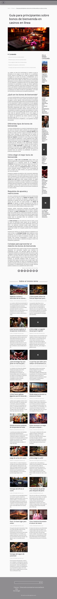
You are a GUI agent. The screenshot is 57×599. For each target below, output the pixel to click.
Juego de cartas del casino (18, 458)
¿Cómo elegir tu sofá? (36, 458)
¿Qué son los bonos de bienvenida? (16, 57)
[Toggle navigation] (3, 2)
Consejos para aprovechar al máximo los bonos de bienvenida (22, 67)
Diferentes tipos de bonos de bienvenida (17, 59)
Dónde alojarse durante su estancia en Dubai (37, 395)
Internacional (35, 587)
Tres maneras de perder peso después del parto (37, 490)
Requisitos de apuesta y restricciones (16, 65)
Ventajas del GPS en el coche (17, 490)
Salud (42, 587)
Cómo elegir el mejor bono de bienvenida (17, 62)
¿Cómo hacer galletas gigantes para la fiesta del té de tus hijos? (18, 396)
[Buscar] (27, 582)
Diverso (13, 8)
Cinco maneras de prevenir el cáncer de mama (38, 522)
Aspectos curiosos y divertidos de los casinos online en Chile (44, 78)
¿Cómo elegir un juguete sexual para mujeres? (44, 160)
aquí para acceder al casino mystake (26, 117)
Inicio (9, 8)
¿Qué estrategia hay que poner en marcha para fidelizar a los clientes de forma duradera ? (44, 186)
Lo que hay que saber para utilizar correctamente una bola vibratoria (46, 213)
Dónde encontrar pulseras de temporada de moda (18, 426)
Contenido (12, 54)
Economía (28, 587)
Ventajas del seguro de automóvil (17, 555)
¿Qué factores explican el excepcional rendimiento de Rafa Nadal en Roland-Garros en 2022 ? (45, 135)
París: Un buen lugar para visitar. (18, 522)
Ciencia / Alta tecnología (16, 589)
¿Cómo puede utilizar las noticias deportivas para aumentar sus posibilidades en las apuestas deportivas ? (45, 105)
